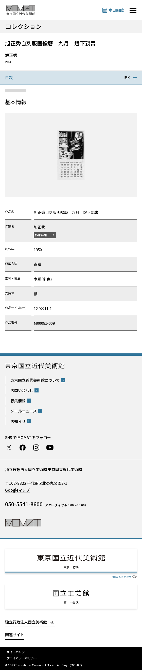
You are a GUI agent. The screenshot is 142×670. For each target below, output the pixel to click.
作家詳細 (41, 235)
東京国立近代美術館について (35, 380)
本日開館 (116, 10)
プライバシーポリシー (22, 658)
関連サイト (14, 634)
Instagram (36, 447)
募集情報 (18, 400)
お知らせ (18, 421)
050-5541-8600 (24, 504)
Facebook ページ (22, 447)
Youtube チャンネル (50, 447)
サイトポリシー (17, 652)
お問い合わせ (21, 390)
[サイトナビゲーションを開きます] (133, 10)
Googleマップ (17, 490)
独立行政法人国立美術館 (26, 622)
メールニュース (23, 411)
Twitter (9, 447)
